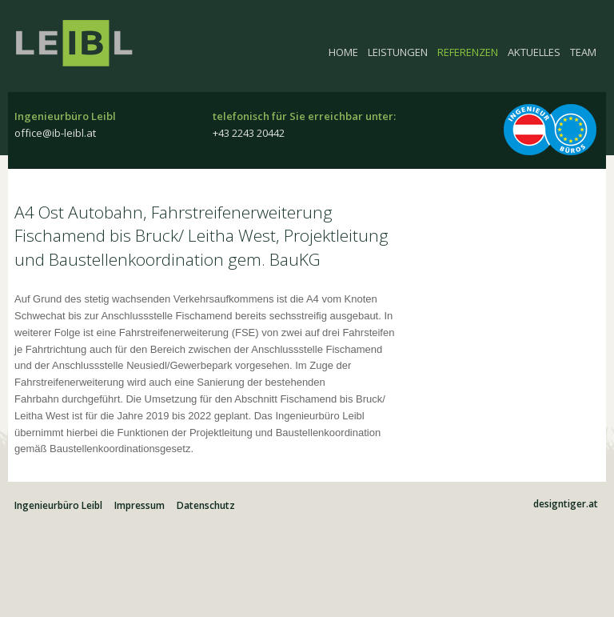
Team (583, 52)
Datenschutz (206, 505)
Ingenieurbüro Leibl (82, 52)
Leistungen (398, 52)
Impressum (139, 505)
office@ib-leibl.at (55, 133)
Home (343, 52)
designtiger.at (565, 504)
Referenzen (467, 52)
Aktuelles (534, 52)
